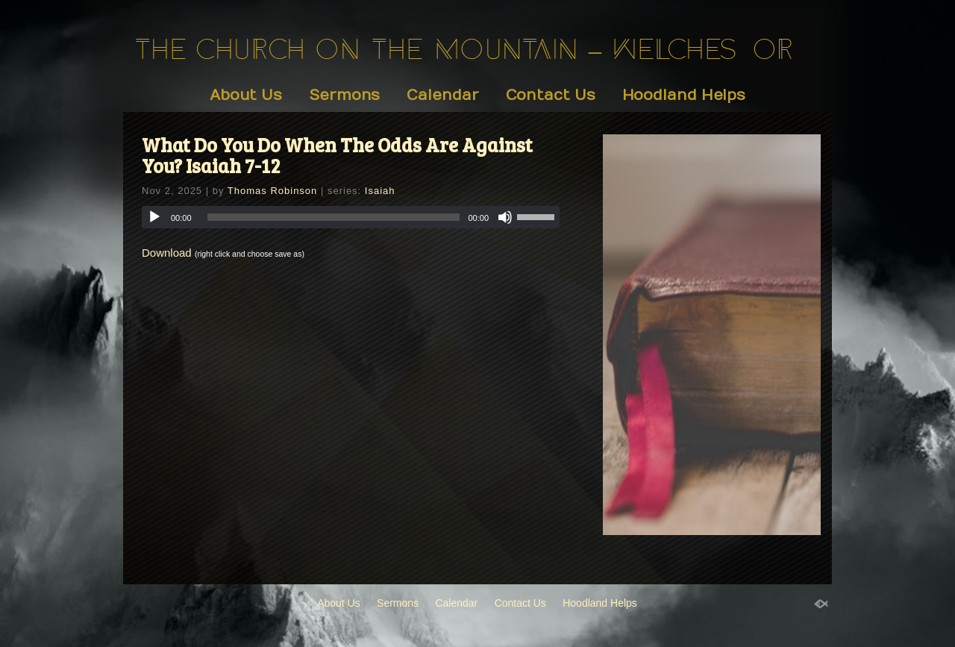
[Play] (154, 217)
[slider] (333, 217)
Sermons (344, 95)
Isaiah (380, 190)
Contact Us (550, 95)
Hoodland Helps (684, 95)
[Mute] (505, 217)
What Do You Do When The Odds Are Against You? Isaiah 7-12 (337, 154)
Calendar (442, 95)
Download (167, 252)
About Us (246, 95)
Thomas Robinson (273, 190)
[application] (351, 217)
